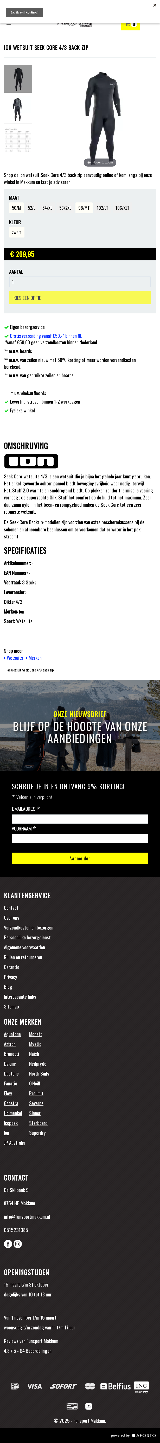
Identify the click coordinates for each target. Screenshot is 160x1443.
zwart (17, 232)
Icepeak (11, 1122)
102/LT (102, 208)
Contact (11, 907)
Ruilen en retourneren (23, 956)
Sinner (35, 1112)
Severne (36, 1102)
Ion (6, 1132)
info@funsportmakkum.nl (27, 1216)
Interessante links (20, 996)
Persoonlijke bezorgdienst (27, 937)
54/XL (47, 208)
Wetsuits (13, 657)
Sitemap (11, 1006)
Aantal (16, 271)
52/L (31, 208)
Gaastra (11, 1102)
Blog (8, 986)
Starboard (38, 1122)
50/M (16, 208)
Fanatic (10, 1083)
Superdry (37, 1132)
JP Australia (14, 1142)
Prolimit (36, 1093)
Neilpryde (37, 1063)
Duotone (11, 1073)
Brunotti (11, 1053)
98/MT (84, 208)
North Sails (39, 1073)
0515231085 (16, 1229)
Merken (34, 657)
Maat (14, 197)
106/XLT (123, 208)
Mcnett (35, 1033)
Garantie (11, 966)
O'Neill (34, 1083)
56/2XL (65, 208)
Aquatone (12, 1033)
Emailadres (26, 809)
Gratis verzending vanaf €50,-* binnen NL (46, 335)
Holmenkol (13, 1112)
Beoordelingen (38, 1350)
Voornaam (24, 829)
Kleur (15, 222)
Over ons (11, 917)
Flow (8, 1093)
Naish (34, 1053)
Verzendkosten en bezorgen (28, 927)
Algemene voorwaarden (24, 947)
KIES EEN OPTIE (27, 297)
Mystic (35, 1043)
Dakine (10, 1063)
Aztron (10, 1043)
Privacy (10, 976)
